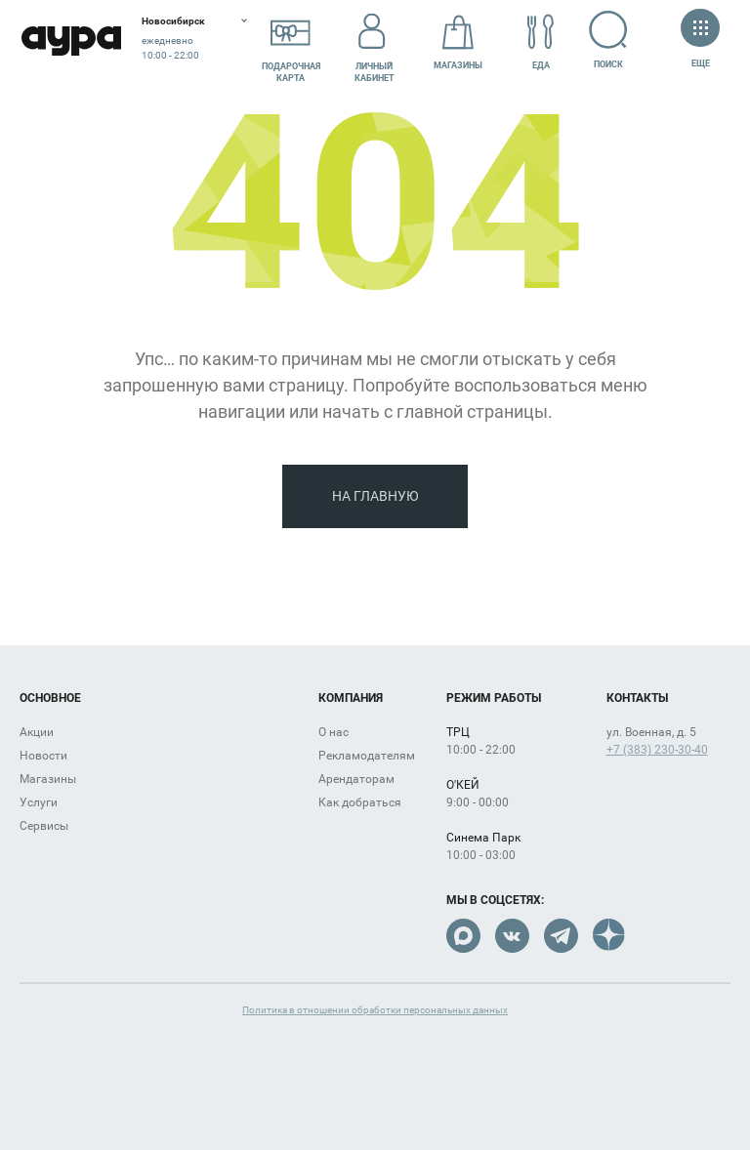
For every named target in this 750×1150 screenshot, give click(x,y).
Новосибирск (173, 21)
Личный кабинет (374, 42)
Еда (541, 42)
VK (512, 936)
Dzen (610, 936)
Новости (43, 755)
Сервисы (44, 826)
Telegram (561, 936)
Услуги (39, 802)
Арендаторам (356, 779)
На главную (375, 496)
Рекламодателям (366, 755)
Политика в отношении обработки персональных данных (375, 1010)
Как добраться (359, 802)
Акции (37, 732)
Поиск (609, 40)
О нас (333, 732)
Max (463, 936)
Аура (71, 41)
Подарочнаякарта (291, 42)
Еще (700, 40)
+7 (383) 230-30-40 (657, 750)
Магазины (458, 42)
